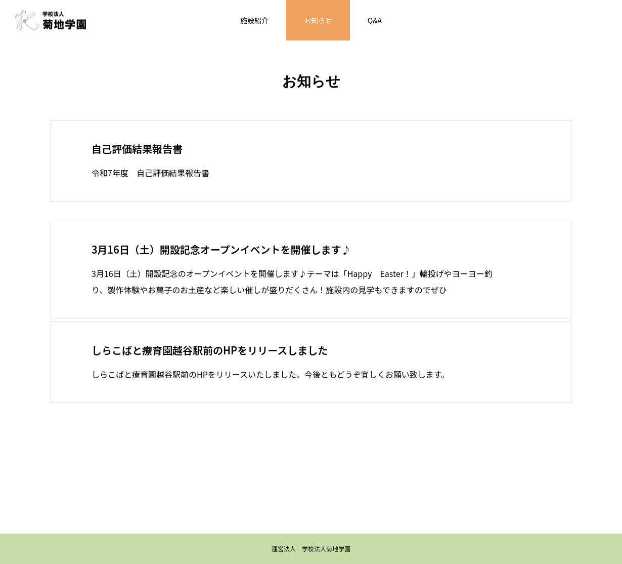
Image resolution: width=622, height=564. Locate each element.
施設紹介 (254, 20)
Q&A (375, 20)
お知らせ (318, 20)
